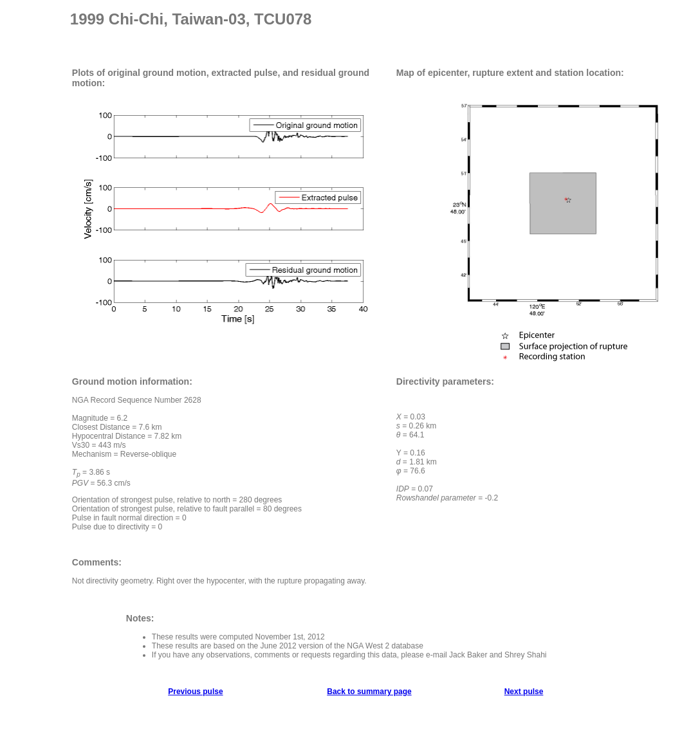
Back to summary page (369, 691)
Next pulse (524, 691)
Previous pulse (195, 691)
